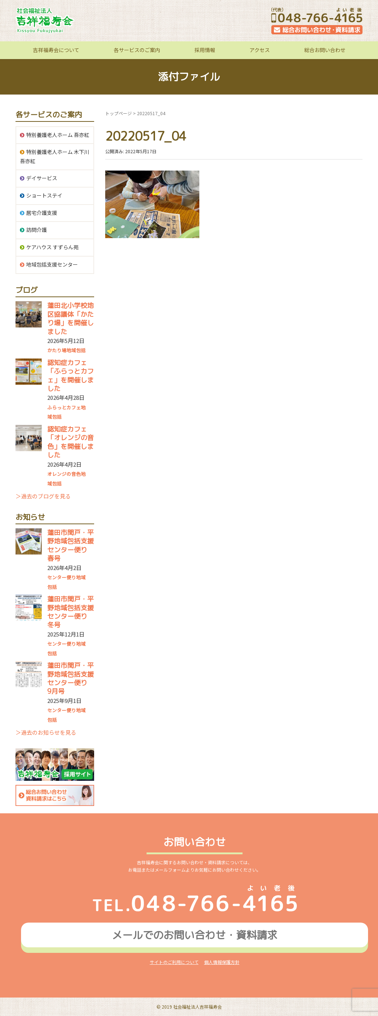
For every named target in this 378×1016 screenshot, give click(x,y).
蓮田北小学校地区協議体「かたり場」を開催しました (70, 318)
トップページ (118, 113)
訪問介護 (36, 229)
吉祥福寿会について (56, 50)
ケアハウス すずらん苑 (52, 247)
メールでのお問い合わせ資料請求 (194, 935)
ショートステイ (44, 195)
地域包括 (76, 350)
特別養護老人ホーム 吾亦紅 (57, 134)
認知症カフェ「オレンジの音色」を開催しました (70, 442)
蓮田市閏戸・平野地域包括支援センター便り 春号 (70, 545)
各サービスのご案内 (137, 50)
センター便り (61, 577)
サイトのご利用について (174, 962)
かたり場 (56, 350)
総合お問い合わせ (325, 50)
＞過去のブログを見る (43, 496)
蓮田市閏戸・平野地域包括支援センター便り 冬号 (70, 611)
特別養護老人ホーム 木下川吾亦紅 (54, 156)
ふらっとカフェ (64, 407)
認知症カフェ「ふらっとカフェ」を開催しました (70, 375)
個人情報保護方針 (222, 962)
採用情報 (205, 50)
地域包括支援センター (52, 264)
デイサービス (41, 178)
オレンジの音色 (64, 473)
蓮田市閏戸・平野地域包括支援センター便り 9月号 (70, 678)
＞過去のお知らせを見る (46, 732)
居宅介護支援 (41, 212)
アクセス (260, 50)
